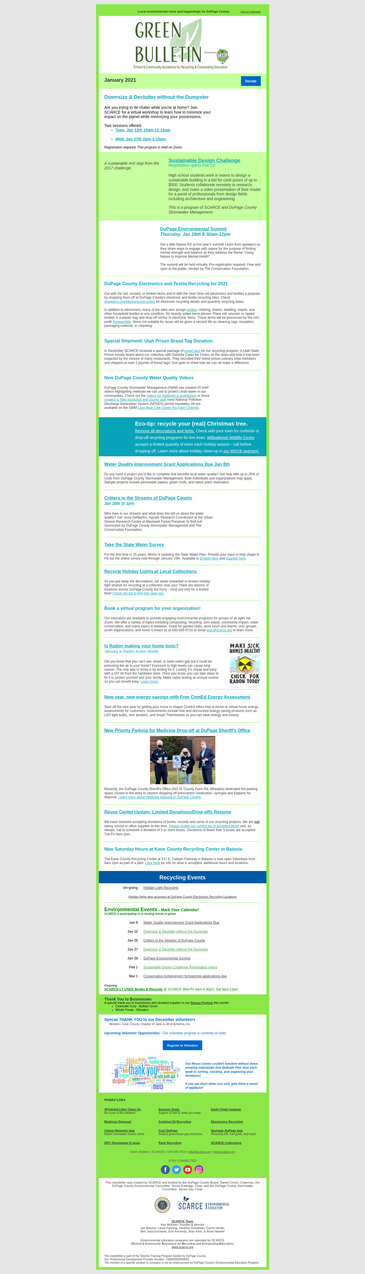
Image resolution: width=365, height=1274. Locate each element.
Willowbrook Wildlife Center (231, 437)
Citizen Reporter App (119, 1130)
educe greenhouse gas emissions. (182, 1134)
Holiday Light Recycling (161, 888)
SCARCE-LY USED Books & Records (133, 989)
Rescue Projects (201, 1002)
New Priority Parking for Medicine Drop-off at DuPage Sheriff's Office (177, 730)
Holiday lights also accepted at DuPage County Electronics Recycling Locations (182, 896)
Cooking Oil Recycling (175, 1121)
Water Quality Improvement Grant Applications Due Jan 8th (167, 464)
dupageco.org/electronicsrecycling (129, 302)
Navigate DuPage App (227, 1130)
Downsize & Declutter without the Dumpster (176, 932)
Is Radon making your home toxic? (141, 646)
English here (209, 558)
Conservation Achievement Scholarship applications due (185, 976)
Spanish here (236, 558)
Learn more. (149, 681)
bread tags (192, 351)
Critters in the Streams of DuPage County (148, 498)
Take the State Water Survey (134, 544)
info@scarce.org (200, 1151)
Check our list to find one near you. (138, 593)
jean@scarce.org (219, 630)
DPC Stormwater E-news (122, 1143)
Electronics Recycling (227, 1121)
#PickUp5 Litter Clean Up (122, 1109)
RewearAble (122, 322)
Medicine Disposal (117, 1121)
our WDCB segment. (241, 451)
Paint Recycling (170, 1143)
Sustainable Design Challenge (204, 160)
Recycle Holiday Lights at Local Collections (150, 571)
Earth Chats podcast (226, 1109)
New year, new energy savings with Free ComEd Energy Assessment (177, 697)
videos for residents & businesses (172, 396)
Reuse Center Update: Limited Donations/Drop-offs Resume (167, 812)
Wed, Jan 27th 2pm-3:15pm (141, 139)
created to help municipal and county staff (135, 400)
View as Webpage (250, 11)
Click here (153, 863)
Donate (251, 81)
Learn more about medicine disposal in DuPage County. (159, 797)
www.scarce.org (224, 1151)
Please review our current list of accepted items (204, 826)
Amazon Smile (169, 1109)
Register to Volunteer (182, 1045)
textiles (192, 310)
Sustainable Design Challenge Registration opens (180, 967)
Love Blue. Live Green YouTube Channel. (168, 408)
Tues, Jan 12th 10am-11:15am (143, 130)
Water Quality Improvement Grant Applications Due (182, 923)
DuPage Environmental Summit (193, 229)
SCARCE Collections (226, 1143)
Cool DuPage (168, 1130)
